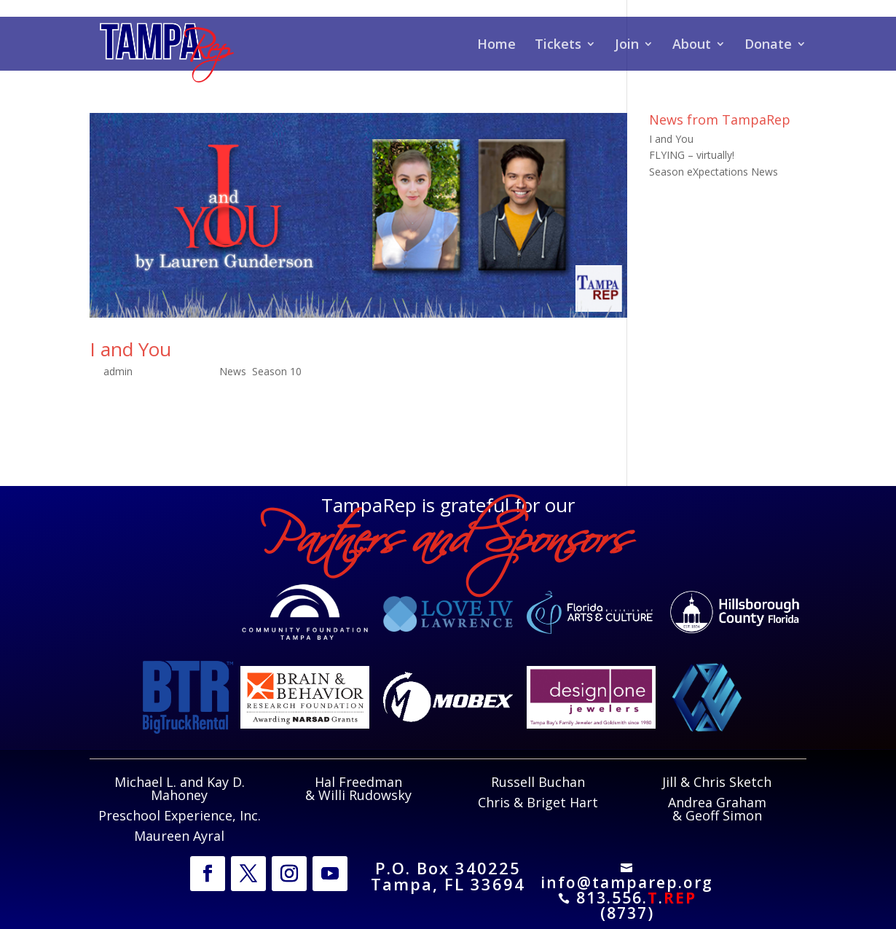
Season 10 (277, 371)
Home (496, 45)
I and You (130, 349)
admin (118, 371)
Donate (768, 45)
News (232, 371)
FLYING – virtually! (691, 155)
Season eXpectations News (713, 172)
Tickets (558, 45)
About (691, 45)
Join (627, 45)
